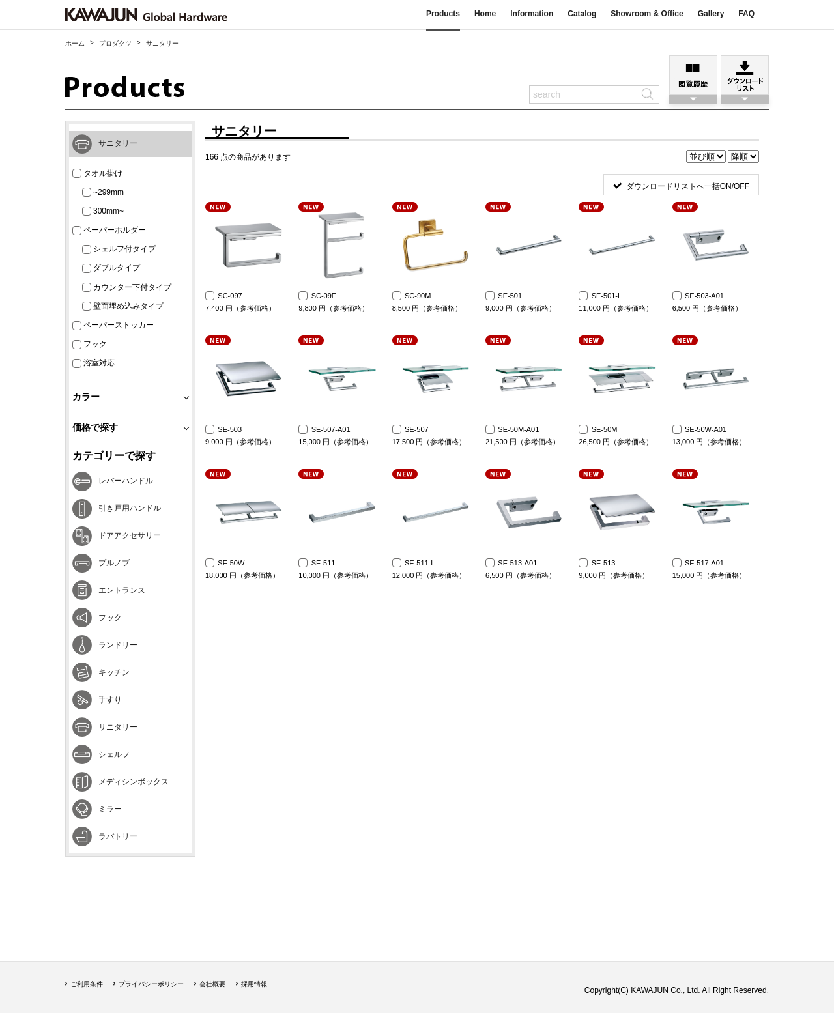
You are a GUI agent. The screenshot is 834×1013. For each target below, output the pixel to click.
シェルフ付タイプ (119, 249)
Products (443, 13)
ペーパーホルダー (109, 230)
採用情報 (254, 984)
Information (531, 13)
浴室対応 (93, 363)
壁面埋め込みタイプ (123, 306)
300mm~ (103, 211)
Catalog (582, 13)
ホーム (75, 43)
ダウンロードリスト (745, 75)
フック (89, 344)
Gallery (711, 13)
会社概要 (212, 984)
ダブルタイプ (111, 268)
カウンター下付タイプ (126, 287)
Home (485, 13)
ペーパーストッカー (113, 325)
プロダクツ (115, 43)
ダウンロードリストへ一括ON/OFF (687, 186)
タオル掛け (97, 173)
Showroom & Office (647, 13)
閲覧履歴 (693, 75)
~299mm (103, 192)
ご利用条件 (86, 984)
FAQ (746, 13)
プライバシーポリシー (151, 984)
